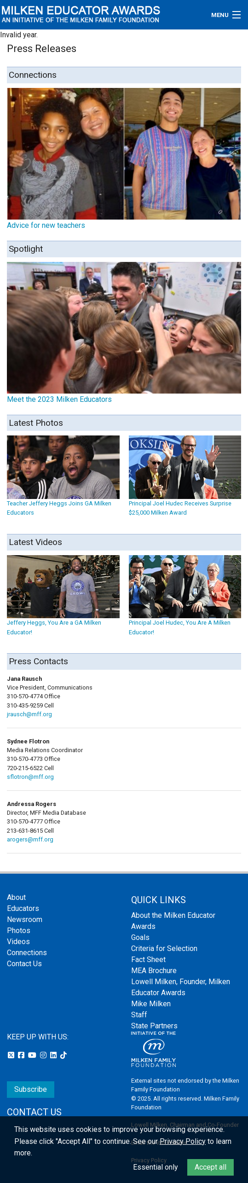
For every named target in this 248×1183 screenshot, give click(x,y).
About (16, 897)
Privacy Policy (183, 1141)
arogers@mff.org (30, 839)
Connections (27, 952)
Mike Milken (151, 1003)
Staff (139, 1014)
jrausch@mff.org (29, 714)
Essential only (155, 1167)
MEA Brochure (154, 970)
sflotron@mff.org (30, 776)
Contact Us (24, 963)
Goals (140, 937)
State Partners (154, 1025)
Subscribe (30, 1089)
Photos (18, 930)
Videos (18, 941)
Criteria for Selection (164, 948)
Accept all (210, 1167)
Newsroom (24, 919)
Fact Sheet (148, 959)
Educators (23, 908)
